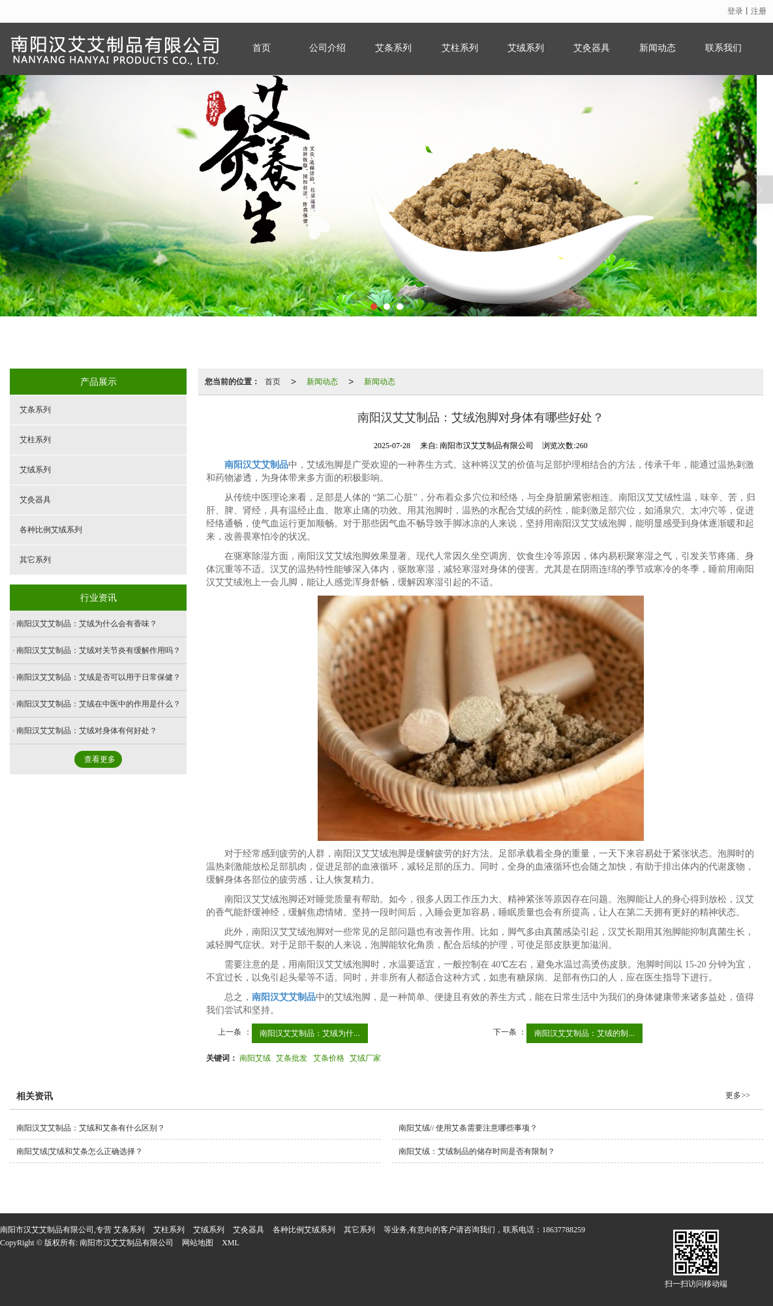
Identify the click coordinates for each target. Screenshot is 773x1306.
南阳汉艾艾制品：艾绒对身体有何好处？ (86, 730)
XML (230, 1242)
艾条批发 (291, 1058)
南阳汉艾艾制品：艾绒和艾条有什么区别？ (90, 1127)
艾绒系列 (526, 48)
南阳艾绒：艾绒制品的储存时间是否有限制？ (477, 1151)
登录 (735, 11)
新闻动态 (657, 48)
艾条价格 (328, 1058)
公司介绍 (327, 48)
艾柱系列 (460, 48)
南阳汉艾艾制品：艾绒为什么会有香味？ (86, 623)
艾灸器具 (591, 48)
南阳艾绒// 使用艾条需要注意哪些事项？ (468, 1127)
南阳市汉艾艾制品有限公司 (127, 1242)
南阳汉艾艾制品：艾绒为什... (310, 1033)
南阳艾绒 (255, 1058)
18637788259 (563, 1229)
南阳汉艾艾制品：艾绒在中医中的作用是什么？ (98, 703)
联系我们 (723, 48)
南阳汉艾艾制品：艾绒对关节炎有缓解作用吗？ (98, 650)
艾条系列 (393, 48)
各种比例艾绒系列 (51, 529)
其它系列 (35, 559)
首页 (261, 48)
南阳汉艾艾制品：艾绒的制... (584, 1033)
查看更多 (99, 759)
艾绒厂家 (365, 1058)
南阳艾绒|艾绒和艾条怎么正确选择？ (79, 1151)
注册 (758, 11)
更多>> (737, 1095)
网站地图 (197, 1242)
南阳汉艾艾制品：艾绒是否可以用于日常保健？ (98, 677)
